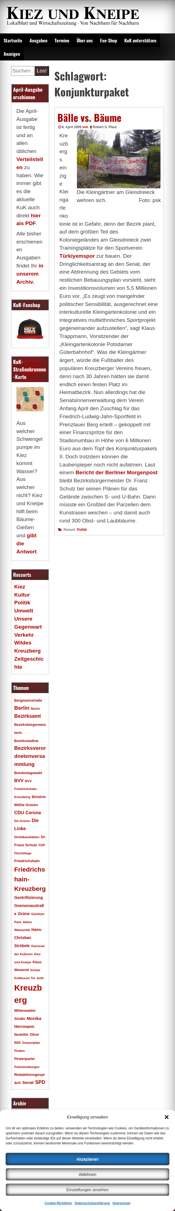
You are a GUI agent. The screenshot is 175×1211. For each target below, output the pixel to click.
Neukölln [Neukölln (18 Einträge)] (21, 1035)
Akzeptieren (87, 1159)
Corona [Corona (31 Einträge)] (33, 812)
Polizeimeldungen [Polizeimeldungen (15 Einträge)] (27, 1067)
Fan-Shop (108, 40)
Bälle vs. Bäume (89, 117)
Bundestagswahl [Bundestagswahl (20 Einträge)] (28, 773)
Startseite (13, 40)
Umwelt (23, 611)
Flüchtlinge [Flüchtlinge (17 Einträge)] (22, 853)
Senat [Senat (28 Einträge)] (28, 1082)
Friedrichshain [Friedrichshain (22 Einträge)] (27, 861)
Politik (82, 530)
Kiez (19, 587)
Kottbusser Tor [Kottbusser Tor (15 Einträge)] (24, 978)
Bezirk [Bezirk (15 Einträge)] (35, 708)
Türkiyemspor (77, 256)
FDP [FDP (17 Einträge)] (41, 845)
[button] (166, 1117)
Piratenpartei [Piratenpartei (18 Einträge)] (24, 1059)
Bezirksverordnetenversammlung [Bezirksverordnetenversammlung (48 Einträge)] (30, 756)
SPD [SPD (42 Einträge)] (40, 1082)
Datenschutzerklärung (92, 1203)
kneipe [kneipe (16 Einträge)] (35, 970)
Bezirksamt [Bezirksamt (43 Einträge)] (27, 716)
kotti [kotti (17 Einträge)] (40, 978)
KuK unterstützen (140, 40)
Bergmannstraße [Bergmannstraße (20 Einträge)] (28, 700)
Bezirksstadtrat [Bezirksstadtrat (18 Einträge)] (26, 741)
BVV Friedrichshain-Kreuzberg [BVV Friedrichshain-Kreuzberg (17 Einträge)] (26, 789)
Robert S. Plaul (104, 127)
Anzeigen (12, 53)
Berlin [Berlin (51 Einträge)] (22, 708)
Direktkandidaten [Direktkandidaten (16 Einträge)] (27, 837)
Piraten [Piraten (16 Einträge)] (19, 1050)
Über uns (85, 40)
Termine (62, 40)
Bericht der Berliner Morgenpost (116, 472)
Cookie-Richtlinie (58, 1203)
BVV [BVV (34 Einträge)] (18, 780)
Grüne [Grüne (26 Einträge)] (24, 913)
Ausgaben (38, 40)
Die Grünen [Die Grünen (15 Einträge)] (22, 821)
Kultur (22, 595)
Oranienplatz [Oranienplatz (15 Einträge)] (31, 1042)
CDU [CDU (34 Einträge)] (19, 812)
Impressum (121, 1203)
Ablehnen (87, 1174)
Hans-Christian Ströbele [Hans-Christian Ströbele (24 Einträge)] (28, 937)
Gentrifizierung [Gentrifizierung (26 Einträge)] (28, 897)
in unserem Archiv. (29, 274)
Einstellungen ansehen (87, 1189)
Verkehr (24, 635)
